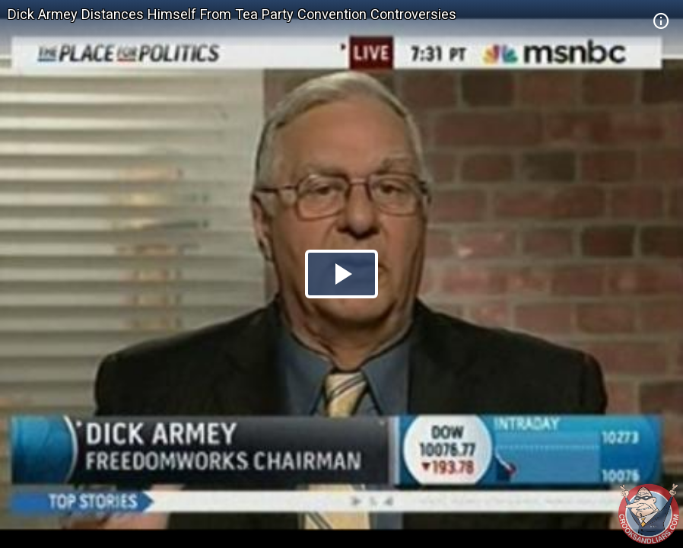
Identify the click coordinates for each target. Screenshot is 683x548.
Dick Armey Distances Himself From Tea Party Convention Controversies (232, 14)
